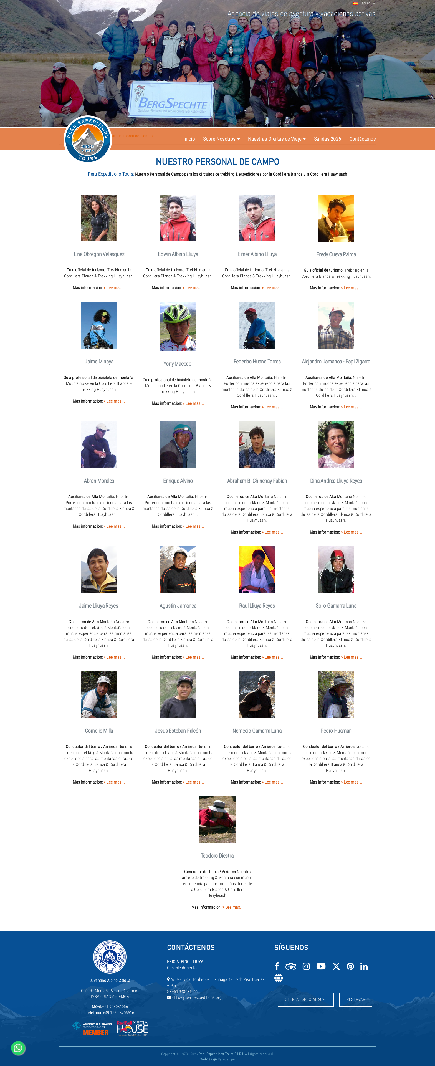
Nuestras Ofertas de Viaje (274, 139)
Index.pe (228, 1059)
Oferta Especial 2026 (306, 999)
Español (362, 3)
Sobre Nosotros (219, 139)
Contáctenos (363, 139)
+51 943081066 (115, 1006)
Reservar (356, 999)
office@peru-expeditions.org (197, 997)
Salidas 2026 (327, 139)
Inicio (189, 139)
